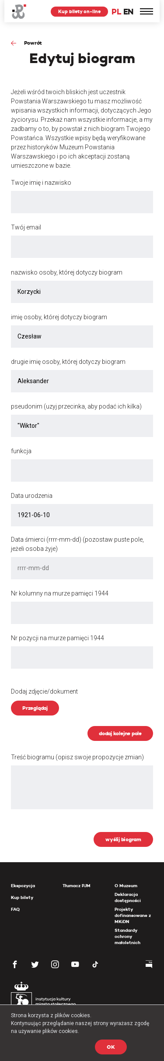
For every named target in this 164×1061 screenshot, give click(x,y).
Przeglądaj (35, 708)
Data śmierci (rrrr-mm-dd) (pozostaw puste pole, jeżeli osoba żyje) (77, 544)
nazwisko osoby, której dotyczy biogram (66, 272)
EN (128, 12)
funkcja (21, 451)
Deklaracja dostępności (128, 897)
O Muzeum (126, 885)
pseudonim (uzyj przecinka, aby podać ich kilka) (76, 406)
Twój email (26, 227)
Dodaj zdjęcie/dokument (44, 691)
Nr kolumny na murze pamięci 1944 (59, 593)
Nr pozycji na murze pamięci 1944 (57, 638)
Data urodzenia (31, 495)
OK (111, 1046)
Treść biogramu (77, 757)
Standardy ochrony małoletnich (127, 936)
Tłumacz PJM (77, 885)
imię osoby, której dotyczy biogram (59, 317)
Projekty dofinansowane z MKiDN (133, 915)
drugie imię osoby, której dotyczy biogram (68, 361)
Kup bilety (22, 897)
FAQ (15, 909)
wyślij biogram (123, 839)
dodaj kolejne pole (120, 733)
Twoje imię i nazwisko (41, 182)
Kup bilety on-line (79, 11)
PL (116, 12)
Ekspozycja (23, 885)
